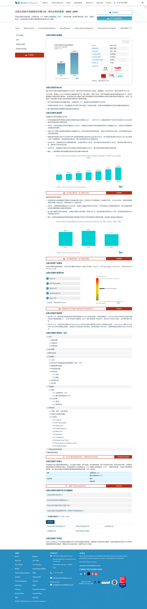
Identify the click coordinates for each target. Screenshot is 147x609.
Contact (108, 3)
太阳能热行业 (51, 531)
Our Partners (37, 565)
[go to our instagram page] (96, 574)
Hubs (34, 585)
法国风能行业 (109, 526)
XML (16, 597)
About (69, 3)
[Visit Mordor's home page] (26, 2)
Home (17, 556)
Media (17, 569)
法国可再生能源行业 (82, 526)
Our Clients (19, 565)
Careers (17, 589)
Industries (99, 3)
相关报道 (50, 522)
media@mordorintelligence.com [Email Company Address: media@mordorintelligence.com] (63, 585)
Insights (17, 577)
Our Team (36, 560)
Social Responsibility (39, 569)
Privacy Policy (19, 593)
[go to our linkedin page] (80, 574)
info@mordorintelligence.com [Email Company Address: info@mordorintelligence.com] (62, 578)
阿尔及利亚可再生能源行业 (56, 526)
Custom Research (57, 3)
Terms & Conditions (39, 589)
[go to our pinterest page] (92, 574)
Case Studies (37, 577)
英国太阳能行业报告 (82, 531)
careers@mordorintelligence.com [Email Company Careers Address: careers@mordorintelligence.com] (89, 565)
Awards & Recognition (22, 573)
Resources (90, 3)
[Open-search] (143, 3)
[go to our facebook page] (84, 574)
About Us (18, 560)
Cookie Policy (37, 593)
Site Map (35, 597)
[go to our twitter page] (88, 574)
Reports (45, 3)
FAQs (34, 573)
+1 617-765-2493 (120, 3)
